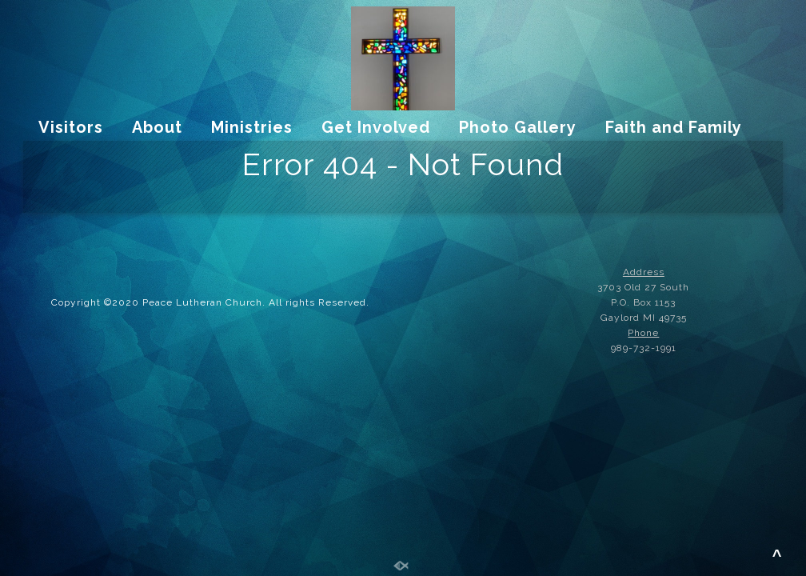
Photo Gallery (518, 127)
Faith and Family (673, 127)
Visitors (70, 127)
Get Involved (375, 127)
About (157, 127)
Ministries (252, 127)
